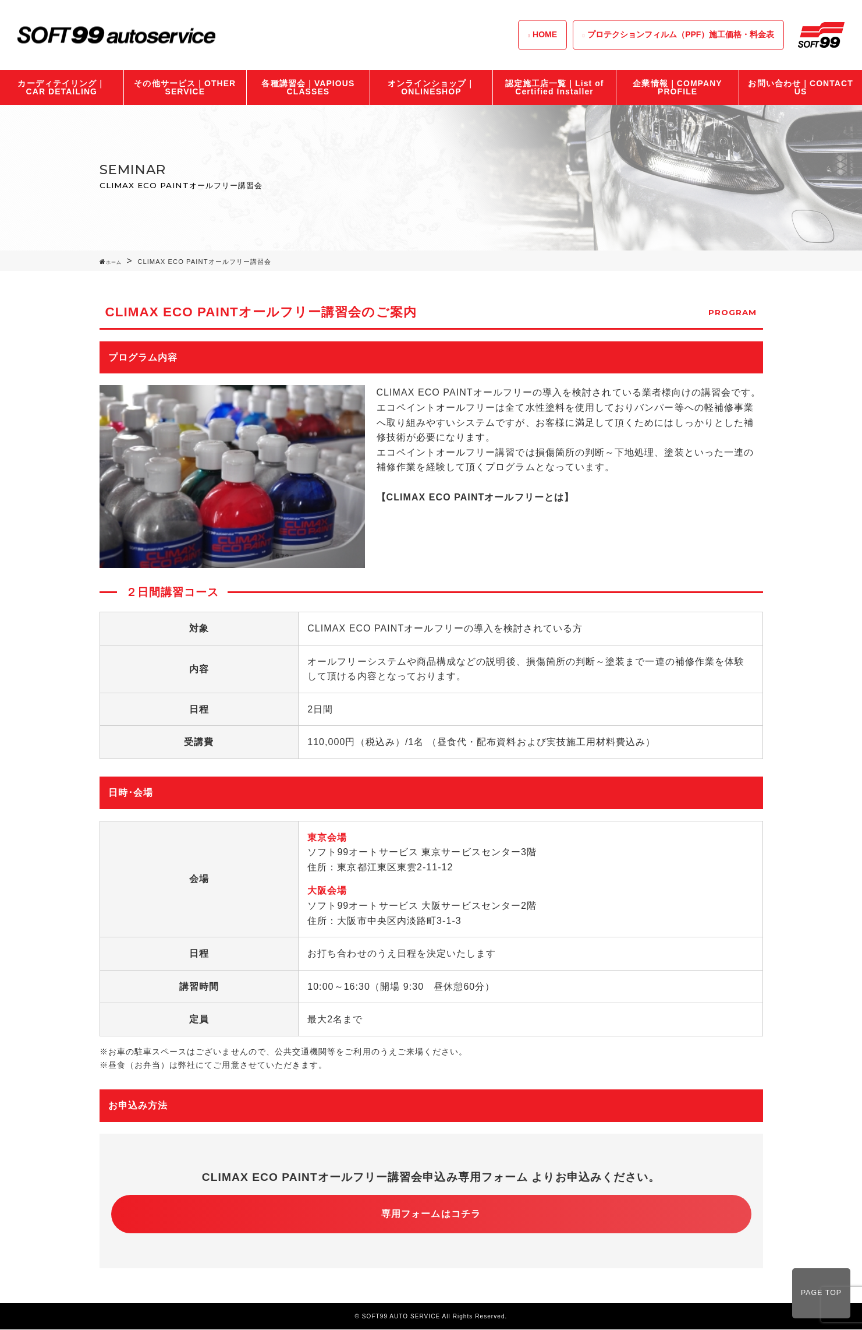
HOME (545, 34)
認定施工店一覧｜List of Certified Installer (554, 87)
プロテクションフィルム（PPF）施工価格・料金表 (680, 34)
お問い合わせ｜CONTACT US (800, 87)
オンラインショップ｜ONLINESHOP (432, 87)
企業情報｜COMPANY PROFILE (677, 87)
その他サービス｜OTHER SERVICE (185, 87)
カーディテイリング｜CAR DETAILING (61, 87)
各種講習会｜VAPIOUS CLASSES (307, 87)
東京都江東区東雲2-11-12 (395, 867)
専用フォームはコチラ (431, 1214)
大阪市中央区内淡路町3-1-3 (399, 921)
